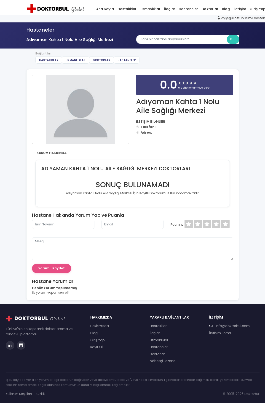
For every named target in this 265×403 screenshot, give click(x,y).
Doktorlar (210, 9)
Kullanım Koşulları (19, 394)
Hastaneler (188, 9)
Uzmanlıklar (150, 9)
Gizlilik (41, 394)
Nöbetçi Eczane (162, 361)
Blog (226, 9)
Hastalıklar (127, 9)
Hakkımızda (99, 326)
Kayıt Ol (96, 347)
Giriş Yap (97, 340)
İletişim (239, 9)
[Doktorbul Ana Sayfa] (56, 8)
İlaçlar (169, 9)
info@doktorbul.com (229, 326)
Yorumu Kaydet (51, 268)
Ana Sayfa (105, 9)
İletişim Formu (220, 333)
